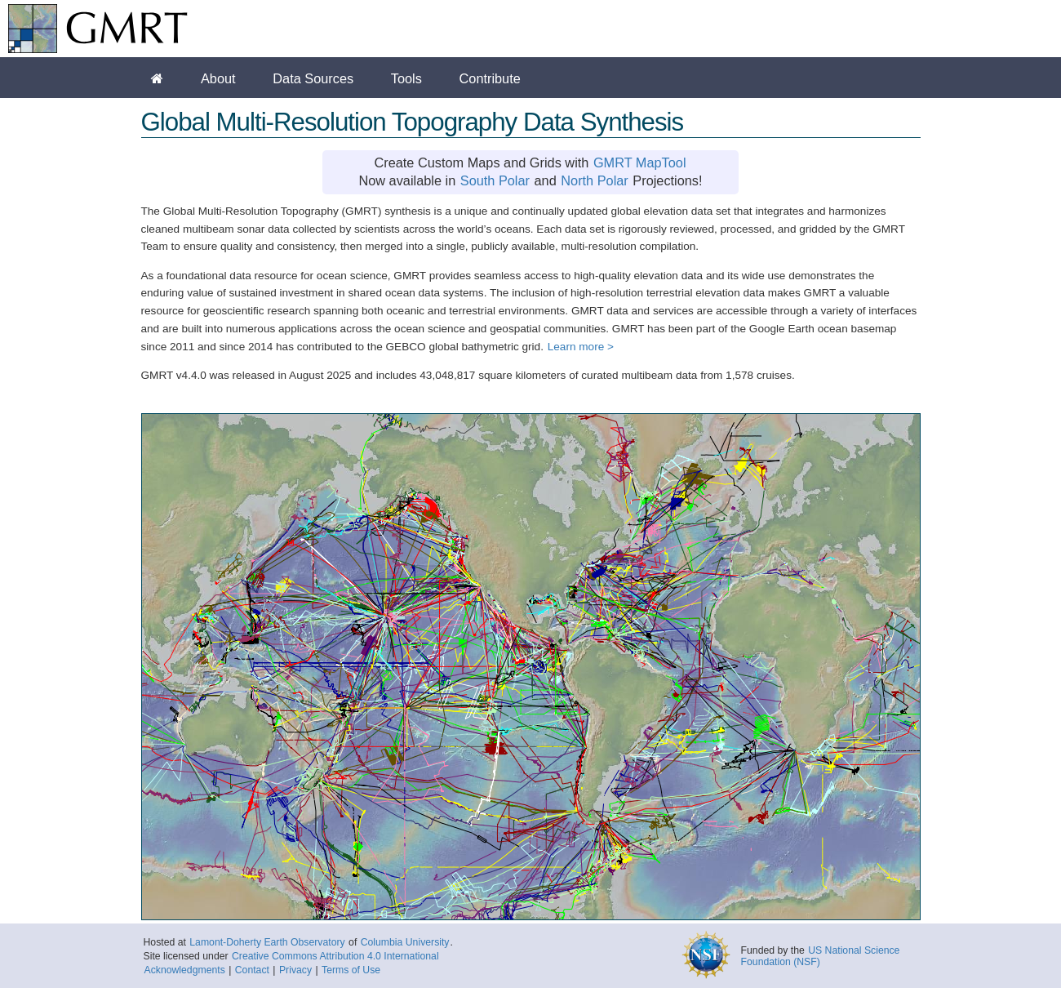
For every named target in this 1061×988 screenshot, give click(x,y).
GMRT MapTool (639, 162)
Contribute (490, 78)
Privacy (295, 970)
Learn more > (581, 346)
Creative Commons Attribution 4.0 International (335, 956)
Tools (406, 78)
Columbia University (405, 942)
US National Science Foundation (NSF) (820, 956)
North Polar (594, 180)
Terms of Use (351, 970)
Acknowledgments (184, 970)
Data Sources (313, 78)
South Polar (495, 180)
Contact (252, 970)
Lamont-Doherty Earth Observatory (266, 942)
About (218, 78)
